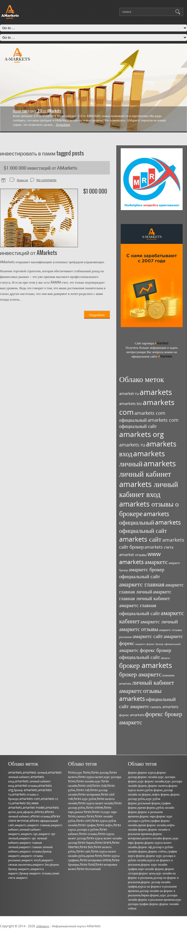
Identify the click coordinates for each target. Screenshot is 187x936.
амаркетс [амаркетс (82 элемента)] (156, 562)
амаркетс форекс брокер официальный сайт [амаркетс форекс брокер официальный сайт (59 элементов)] (145, 653)
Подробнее (63, 124)
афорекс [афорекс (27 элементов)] (165, 658)
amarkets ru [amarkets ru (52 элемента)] (132, 445)
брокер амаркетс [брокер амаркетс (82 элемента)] (140, 674)
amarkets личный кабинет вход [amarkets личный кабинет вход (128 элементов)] (148, 489)
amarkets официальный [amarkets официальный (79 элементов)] (144, 518)
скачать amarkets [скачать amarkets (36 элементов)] (164, 706)
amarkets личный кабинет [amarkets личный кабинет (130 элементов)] (147, 468)
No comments (46, 180)
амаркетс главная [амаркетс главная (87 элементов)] (141, 584)
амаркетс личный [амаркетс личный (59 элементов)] (159, 621)
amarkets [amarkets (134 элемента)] (156, 392)
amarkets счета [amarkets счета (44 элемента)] (158, 547)
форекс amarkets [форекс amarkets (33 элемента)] (131, 715)
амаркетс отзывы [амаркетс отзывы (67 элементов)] (138, 629)
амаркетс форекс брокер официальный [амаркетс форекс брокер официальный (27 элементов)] (158, 644)
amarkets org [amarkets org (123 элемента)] (141, 434)
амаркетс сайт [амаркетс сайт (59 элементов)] (148, 636)
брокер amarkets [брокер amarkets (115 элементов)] (145, 665)
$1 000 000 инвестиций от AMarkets (40, 168)
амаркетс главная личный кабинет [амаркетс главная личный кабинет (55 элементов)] (145, 595)
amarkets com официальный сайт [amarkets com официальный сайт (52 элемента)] (148, 423)
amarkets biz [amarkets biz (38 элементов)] (130, 403)
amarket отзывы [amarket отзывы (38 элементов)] (133, 554)
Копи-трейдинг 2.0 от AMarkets (37, 111)
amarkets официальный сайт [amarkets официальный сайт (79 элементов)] (150, 526)
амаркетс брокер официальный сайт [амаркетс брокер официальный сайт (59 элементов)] (141, 573)
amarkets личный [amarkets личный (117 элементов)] (142, 458)
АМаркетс (42, 926)
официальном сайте (151, 356)
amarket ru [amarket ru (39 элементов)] (129, 393)
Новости (22, 180)
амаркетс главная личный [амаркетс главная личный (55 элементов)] (151, 588)
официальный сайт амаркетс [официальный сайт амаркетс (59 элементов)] (147, 702)
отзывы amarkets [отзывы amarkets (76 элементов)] (140, 695)
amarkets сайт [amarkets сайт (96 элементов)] (140, 539)
